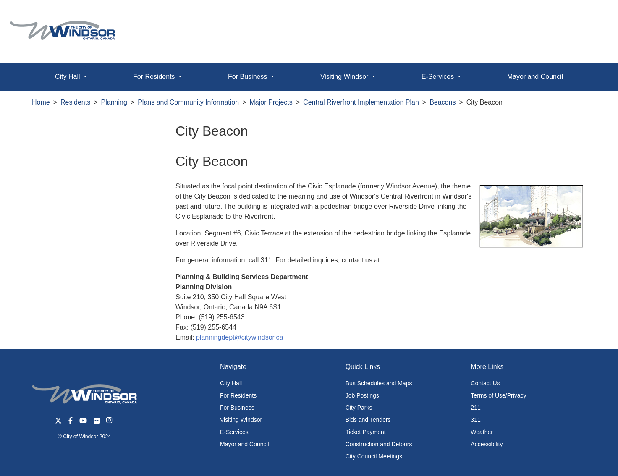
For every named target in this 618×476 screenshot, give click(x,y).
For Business (237, 407)
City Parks (359, 407)
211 (475, 407)
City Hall (231, 383)
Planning (114, 102)
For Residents (238, 395)
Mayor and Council (535, 76)
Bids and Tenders (368, 419)
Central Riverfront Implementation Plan (361, 102)
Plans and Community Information (188, 102)
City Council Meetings (374, 456)
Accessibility (487, 444)
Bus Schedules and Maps (379, 383)
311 (475, 419)
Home (41, 102)
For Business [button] (248, 76)
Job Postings (362, 395)
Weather (482, 432)
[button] (592, 15)
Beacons (442, 102)
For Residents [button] (155, 76)
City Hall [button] (68, 76)
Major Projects (271, 102)
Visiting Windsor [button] (345, 76)
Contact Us (485, 383)
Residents (75, 102)
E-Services (234, 432)
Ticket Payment (366, 432)
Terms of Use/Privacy (498, 395)
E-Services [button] (439, 76)
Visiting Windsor (241, 419)
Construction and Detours (379, 444)
